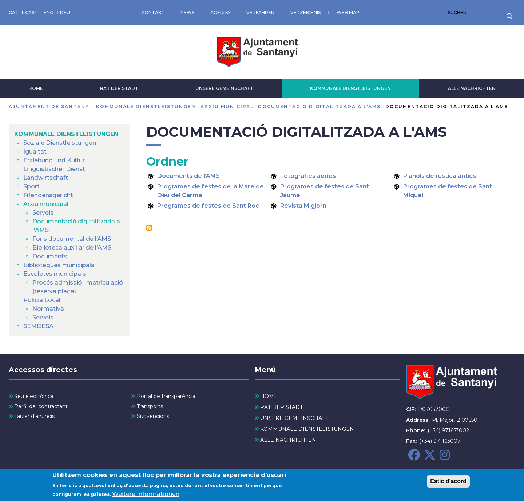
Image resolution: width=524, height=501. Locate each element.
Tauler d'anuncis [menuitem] (34, 416)
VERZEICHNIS (305, 12)
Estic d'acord (448, 484)
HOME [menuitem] (269, 396)
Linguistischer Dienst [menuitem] (54, 169)
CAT (14, 12)
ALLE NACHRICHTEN (472, 88)
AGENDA (220, 12)
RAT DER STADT (119, 88)
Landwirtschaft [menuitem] (45, 177)
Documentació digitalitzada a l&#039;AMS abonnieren (149, 228)
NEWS (187, 12)
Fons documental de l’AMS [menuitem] (71, 238)
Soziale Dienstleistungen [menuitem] (59, 142)
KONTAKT (153, 12)
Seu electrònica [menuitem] (33, 396)
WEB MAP (348, 12)
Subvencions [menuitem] (153, 416)
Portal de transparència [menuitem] (166, 396)
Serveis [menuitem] (42, 212)
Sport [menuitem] (31, 186)
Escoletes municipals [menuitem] (54, 273)
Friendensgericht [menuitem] (48, 195)
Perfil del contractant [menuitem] (41, 406)
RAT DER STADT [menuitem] (281, 407)
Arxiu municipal (227, 106)
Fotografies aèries (308, 175)
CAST (31, 12)
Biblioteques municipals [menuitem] (58, 265)
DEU (65, 12)
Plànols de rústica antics (439, 175)
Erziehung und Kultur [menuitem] (54, 160)
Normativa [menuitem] (48, 308)
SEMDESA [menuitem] (38, 326)
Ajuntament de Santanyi (50, 106)
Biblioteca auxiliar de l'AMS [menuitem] (71, 247)
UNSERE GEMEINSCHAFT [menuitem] (294, 418)
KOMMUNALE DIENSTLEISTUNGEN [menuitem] (66, 134)
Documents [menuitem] (49, 256)
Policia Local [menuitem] (41, 300)
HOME (35, 88)
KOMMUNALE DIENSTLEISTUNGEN (350, 88)
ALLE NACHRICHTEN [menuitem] (288, 439)
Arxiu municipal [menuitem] (45, 203)
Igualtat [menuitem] (35, 151)
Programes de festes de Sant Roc (208, 205)
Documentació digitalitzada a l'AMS (319, 106)
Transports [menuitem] (150, 406)
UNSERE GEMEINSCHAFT (224, 88)
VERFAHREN (260, 12)
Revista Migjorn (303, 205)
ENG (48, 12)
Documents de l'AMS (188, 175)
